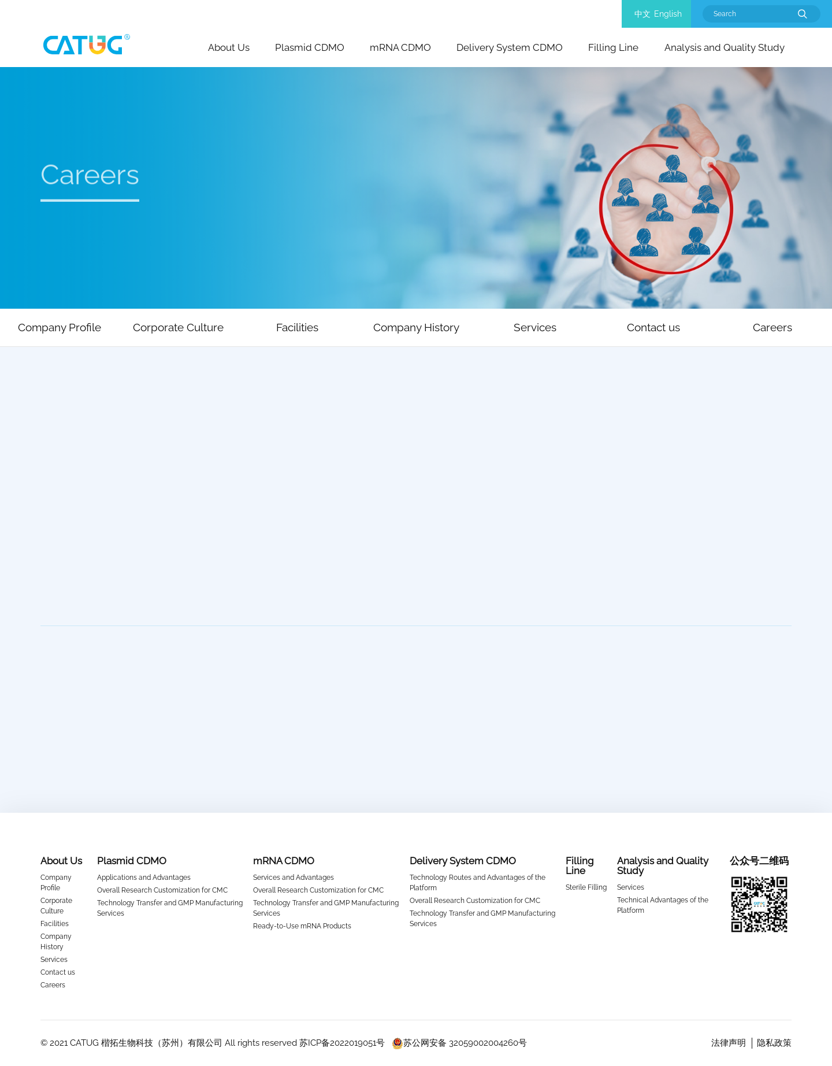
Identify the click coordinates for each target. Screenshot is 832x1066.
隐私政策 (774, 1043)
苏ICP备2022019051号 (342, 1043)
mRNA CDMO (400, 47)
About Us (229, 47)
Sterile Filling (586, 887)
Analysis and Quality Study (724, 47)
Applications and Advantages (144, 877)
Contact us (57, 972)
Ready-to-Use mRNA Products (302, 926)
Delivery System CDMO (509, 47)
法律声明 (728, 1043)
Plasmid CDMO (309, 47)
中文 (642, 13)
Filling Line (613, 47)
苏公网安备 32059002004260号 (459, 1043)
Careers (52, 985)
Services (54, 960)
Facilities (54, 924)
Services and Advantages (293, 877)
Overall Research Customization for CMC (162, 890)
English (668, 13)
